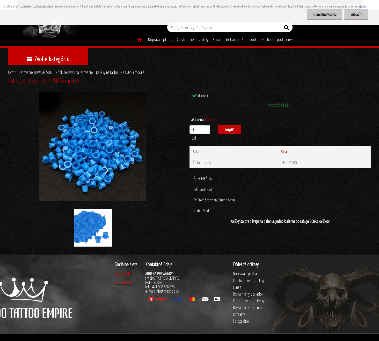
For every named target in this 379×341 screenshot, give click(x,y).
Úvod (11, 72)
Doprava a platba (160, 39)
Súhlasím (356, 14)
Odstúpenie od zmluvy (192, 39)
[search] (287, 28)
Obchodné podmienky (277, 39)
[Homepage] (136, 38)
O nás (217, 39)
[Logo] (50, 28)
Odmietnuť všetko (324, 14)
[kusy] (200, 129)
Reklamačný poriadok (241, 39)
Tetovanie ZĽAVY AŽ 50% (35, 72)
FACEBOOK (122, 274)
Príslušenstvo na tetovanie (75, 72)
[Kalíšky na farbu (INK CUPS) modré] (92, 94)
